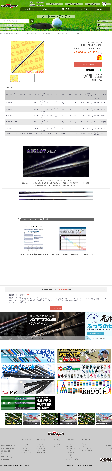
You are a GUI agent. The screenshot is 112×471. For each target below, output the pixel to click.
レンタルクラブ (41, 449)
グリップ (26, 447)
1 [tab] (38, 340)
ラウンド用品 (70, 447)
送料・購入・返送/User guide (8, 450)
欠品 (110, 447)
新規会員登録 (73, 3)
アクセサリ (83, 8)
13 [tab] (71, 340)
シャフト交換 (41, 445)
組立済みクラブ (41, 447)
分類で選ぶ (56, 443)
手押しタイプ (85, 445)
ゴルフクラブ (47, 8)
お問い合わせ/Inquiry (6, 455)
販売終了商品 (88, 63)
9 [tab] (60, 340)
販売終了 (109, 444)
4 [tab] (46, 340)
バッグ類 (71, 443)
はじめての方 (103, 20)
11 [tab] (66, 340)
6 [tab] (52, 340)
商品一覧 (8, 32)
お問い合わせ (103, 27)
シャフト (26, 445)
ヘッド (26, 443)
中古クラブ (41, 452)
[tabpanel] (56, 325)
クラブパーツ (29, 8)
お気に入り (54, 3)
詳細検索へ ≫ (12, 24)
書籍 (70, 454)
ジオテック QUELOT (94, 42)
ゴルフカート (101, 8)
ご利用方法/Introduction (7, 447)
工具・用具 (65, 8)
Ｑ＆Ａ (101, 23)
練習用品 (71, 452)
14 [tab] (74, 340)
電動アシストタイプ (86, 447)
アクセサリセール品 (71, 458)
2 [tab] (41, 340)
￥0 (106, 3)
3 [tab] (43, 340)
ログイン (92, 3)
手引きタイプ (85, 443)
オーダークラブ (41, 443)
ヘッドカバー (70, 445)
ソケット (26, 449)
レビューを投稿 (56, 307)
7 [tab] (55, 340)
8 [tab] (57, 340)
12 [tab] (69, 340)
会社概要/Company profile (8, 444)
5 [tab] (49, 340)
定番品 (56, 445)
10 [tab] (63, 340)
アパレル (71, 449)
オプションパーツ (86, 449)
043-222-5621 (40, 4)
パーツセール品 (26, 452)
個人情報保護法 (5, 458)
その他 (71, 456)
